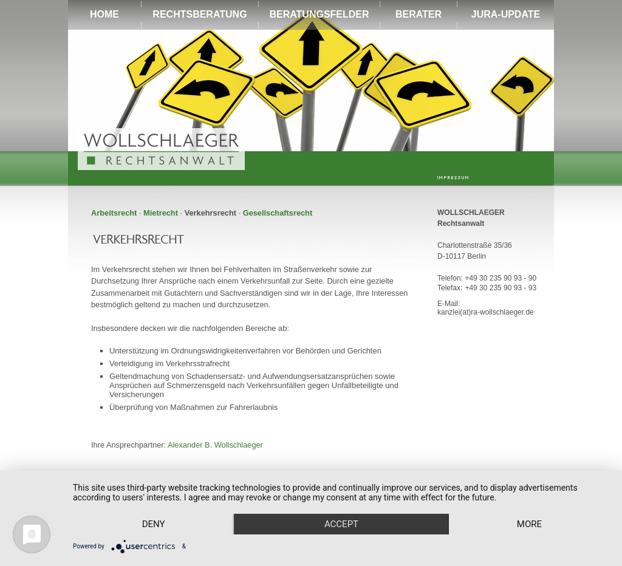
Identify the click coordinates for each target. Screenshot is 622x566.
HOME (104, 14)
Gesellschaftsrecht (278, 212)
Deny (153, 524)
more (529, 524)
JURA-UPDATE (505, 14)
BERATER (418, 14)
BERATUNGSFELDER (319, 14)
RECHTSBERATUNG (199, 14)
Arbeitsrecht (114, 212)
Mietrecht (160, 212)
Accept (341, 524)
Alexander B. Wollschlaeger (215, 444)
